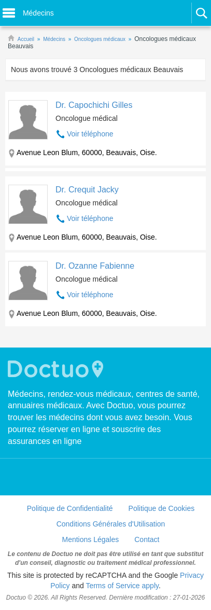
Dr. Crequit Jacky (87, 189)
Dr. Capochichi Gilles (94, 105)
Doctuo (57, 369)
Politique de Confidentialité (70, 508)
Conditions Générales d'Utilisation (111, 524)
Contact (146, 539)
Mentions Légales (90, 539)
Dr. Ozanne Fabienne (94, 265)
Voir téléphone (90, 134)
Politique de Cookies (162, 508)
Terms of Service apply (122, 585)
